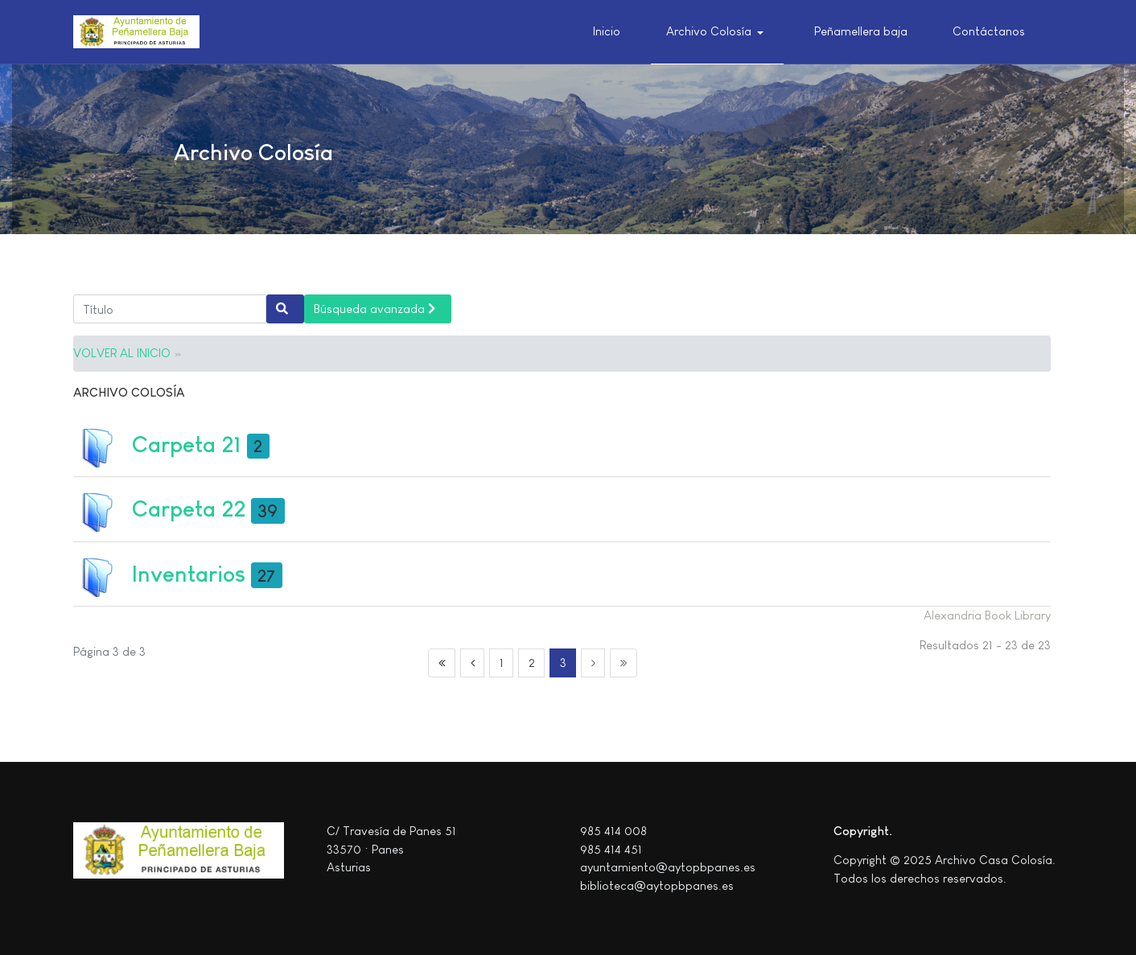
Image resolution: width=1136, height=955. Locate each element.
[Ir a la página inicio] (441, 662)
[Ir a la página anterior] (472, 662)
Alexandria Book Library (987, 615)
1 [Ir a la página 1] (502, 662)
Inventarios (188, 574)
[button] (717, 32)
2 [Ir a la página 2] (532, 662)
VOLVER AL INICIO (122, 353)
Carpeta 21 (186, 444)
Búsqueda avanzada (374, 308)
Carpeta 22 (188, 508)
